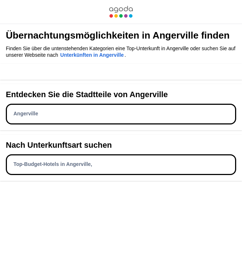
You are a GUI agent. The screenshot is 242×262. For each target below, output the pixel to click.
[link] (120, 12)
